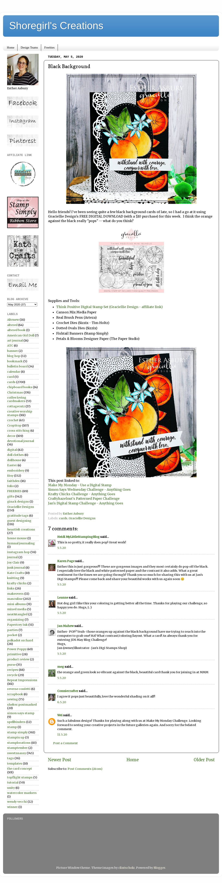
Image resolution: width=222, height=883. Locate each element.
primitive (14, 654)
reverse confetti (19, 689)
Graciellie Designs (82, 518)
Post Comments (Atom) (85, 769)
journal (12, 557)
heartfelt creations (21, 529)
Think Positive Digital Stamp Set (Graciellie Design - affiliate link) (109, 307)
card (10, 377)
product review (18, 659)
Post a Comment (65, 743)
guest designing (19, 521)
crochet (13, 420)
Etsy (10, 475)
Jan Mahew (65, 626)
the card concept (19, 768)
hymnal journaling (21, 543)
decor (11, 436)
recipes (12, 670)
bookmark (15, 361)
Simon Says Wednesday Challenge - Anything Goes (89, 489)
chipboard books (19, 387)
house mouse (17, 538)
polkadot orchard (20, 640)
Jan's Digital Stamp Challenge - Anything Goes (85, 503)
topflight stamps (20, 777)
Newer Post (59, 760)
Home (10, 47)
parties (12, 630)
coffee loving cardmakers (16, 399)
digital (12, 450)
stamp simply (17, 732)
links (10, 588)
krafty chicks (17, 583)
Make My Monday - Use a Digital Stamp (79, 485)
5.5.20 (61, 548)
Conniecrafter (67, 691)
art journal (15, 340)
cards (63, 518)
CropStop (14, 425)
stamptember (17, 748)
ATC (10, 345)
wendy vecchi (17, 801)
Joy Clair (13, 562)
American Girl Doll (20, 335)
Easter (12, 465)
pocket (12, 635)
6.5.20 (61, 702)
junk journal (16, 567)
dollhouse (14, 460)
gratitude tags (18, 515)
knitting (13, 578)
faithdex (13, 481)
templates (14, 763)
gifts (10, 496)
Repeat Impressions (22, 680)
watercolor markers (22, 793)
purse (11, 664)
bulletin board (17, 366)
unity (11, 788)
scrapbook (15, 694)
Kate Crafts (15, 573)
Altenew (13, 320)
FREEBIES (14, 491)
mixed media (16, 609)
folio (10, 486)
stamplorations (19, 743)
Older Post (204, 760)
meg (60, 667)
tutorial (12, 782)
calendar (13, 372)
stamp (12, 727)
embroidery (15, 470)
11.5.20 (62, 734)
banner (12, 351)
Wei (60, 715)
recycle (12, 675)
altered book (16, 330)
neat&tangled (17, 614)
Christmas (15, 392)
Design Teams (29, 47)
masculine (15, 599)
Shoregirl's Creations (56, 25)
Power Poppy (17, 649)
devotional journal (20, 441)
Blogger (159, 868)
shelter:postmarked (22, 704)
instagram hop (18, 552)
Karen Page (66, 561)
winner (12, 807)
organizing (15, 619)
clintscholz (126, 868)
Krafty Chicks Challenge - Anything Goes (81, 494)
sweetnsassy (16, 753)
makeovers (15, 594)
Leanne (62, 597)
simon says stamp (20, 713)
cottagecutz (16, 406)
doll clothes (15, 455)
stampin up (15, 737)
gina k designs (18, 501)
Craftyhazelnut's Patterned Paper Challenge (84, 498)
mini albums (16, 604)
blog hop (13, 356)
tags (10, 758)
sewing (12, 699)
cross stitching (18, 430)
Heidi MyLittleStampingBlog (78, 537)
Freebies (49, 47)
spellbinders (16, 722)
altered (12, 325)
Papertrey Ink (17, 625)
